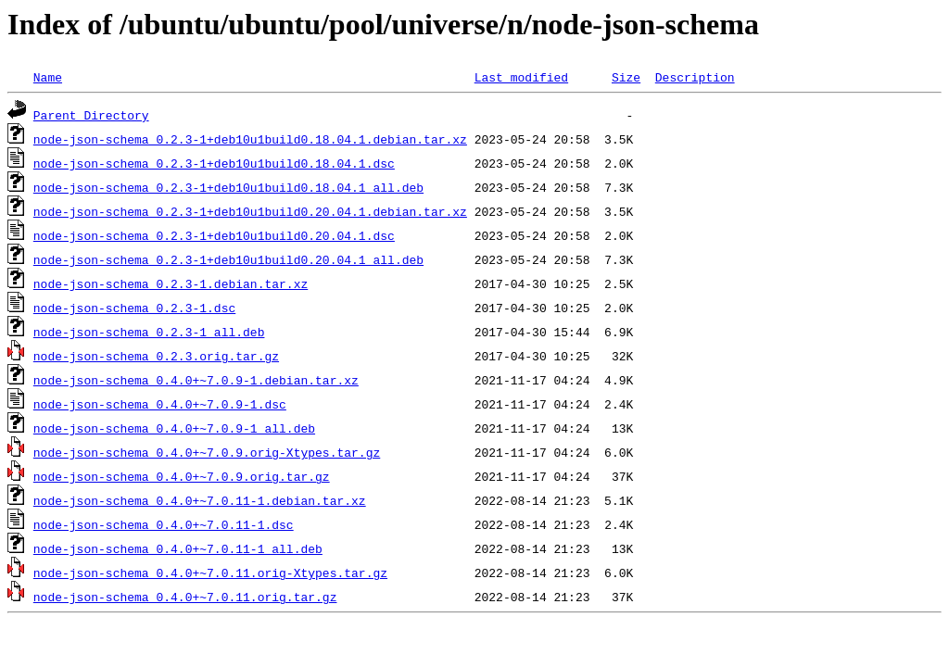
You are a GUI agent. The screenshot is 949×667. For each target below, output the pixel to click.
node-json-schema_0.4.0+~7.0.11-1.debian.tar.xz (199, 500)
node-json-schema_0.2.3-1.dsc (134, 307)
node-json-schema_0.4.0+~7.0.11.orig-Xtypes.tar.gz (210, 572)
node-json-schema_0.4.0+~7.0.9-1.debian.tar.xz (196, 379)
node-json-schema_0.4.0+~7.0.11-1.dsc (163, 524)
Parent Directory (91, 115)
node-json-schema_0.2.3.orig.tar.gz (156, 355)
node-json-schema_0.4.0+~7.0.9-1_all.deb (174, 428)
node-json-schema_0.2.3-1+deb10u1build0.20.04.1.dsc (214, 235)
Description (695, 77)
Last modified (521, 77)
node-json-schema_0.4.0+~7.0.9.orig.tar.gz (181, 476)
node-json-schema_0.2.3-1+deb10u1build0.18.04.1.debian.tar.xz (250, 139)
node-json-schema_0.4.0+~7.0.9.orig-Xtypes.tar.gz (206, 452)
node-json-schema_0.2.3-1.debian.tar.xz (170, 283)
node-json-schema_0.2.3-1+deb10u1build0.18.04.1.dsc (214, 163)
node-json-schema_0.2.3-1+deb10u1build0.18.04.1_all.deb (228, 187)
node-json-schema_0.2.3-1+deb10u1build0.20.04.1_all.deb (228, 259)
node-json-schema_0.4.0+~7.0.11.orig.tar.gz (185, 596)
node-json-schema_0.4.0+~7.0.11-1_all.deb (178, 548)
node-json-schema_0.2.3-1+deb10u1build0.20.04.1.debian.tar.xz (250, 211)
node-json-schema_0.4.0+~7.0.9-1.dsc (159, 404)
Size (626, 77)
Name (47, 77)
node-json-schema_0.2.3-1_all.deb (149, 331)
